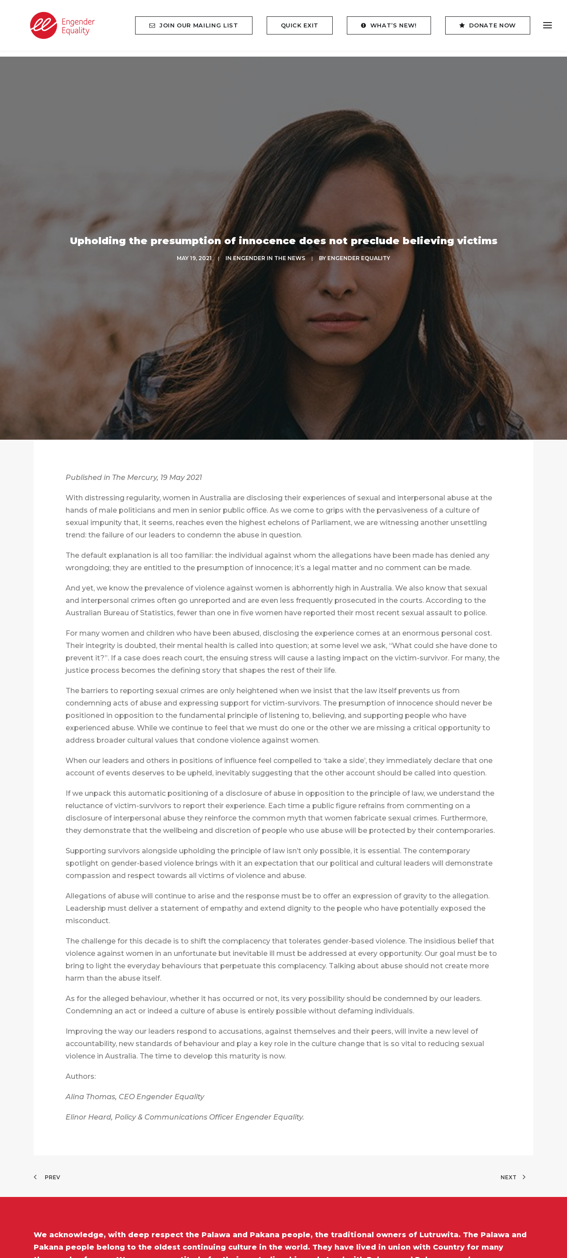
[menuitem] (196, 28)
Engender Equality (358, 249)
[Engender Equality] (55, 28)
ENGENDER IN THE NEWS (269, 249)
